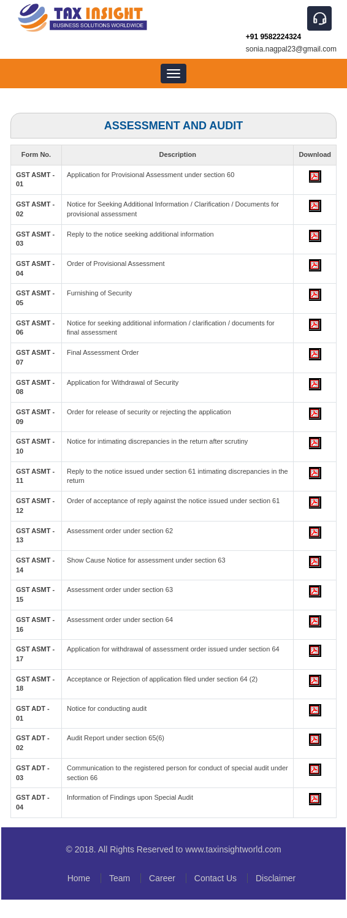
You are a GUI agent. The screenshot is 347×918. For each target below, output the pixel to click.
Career (162, 878)
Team (119, 878)
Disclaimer (276, 878)
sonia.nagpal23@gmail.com (291, 49)
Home (78, 878)
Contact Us (215, 878)
